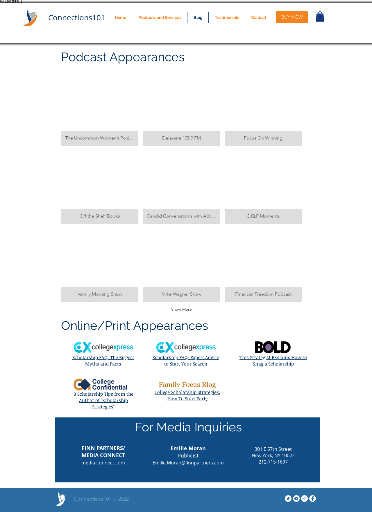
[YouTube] (296, 498)
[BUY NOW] (292, 17)
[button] (159, 17)
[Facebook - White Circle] (312, 498)
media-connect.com (103, 462)
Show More (181, 309)
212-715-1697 (273, 462)
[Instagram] (304, 498)
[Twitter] (288, 498)
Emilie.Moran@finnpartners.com (188, 462)
